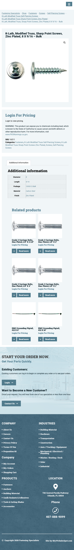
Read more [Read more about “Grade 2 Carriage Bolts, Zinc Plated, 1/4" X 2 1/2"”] (24, 251)
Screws (49, 145)
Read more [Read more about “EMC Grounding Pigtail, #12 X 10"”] (50, 339)
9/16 (27, 182)
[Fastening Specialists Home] (11, 5)
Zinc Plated (30, 196)
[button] (64, 42)
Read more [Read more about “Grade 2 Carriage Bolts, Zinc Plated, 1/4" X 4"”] (24, 295)
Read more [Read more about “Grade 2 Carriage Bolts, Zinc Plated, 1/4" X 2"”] (50, 251)
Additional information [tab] (18, 163)
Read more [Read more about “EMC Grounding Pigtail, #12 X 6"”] (24, 339)
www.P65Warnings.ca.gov (16, 134)
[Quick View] (14, 251)
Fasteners (19, 142)
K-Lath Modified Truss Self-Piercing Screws (42, 142)
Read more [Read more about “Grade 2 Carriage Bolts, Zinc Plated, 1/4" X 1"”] (50, 295)
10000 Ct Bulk (31, 186)
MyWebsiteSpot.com (62, 540)
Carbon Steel (30, 191)
